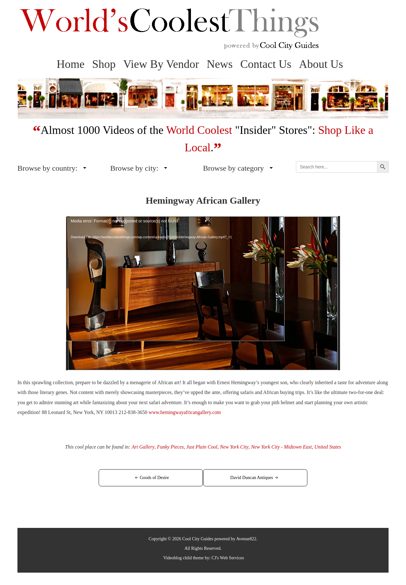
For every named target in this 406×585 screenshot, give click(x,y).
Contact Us (265, 64)
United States (329, 446)
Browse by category (233, 168)
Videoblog (172, 557)
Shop (103, 64)
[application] (203, 293)
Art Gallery (141, 446)
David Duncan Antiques (249, 477)
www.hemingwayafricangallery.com (185, 412)
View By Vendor (161, 64)
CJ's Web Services (228, 557)
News (220, 64)
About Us (321, 64)
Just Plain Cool (201, 446)
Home (70, 64)
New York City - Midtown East (282, 446)
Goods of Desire (157, 477)
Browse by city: (134, 168)
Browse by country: (47, 168)
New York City (233, 446)
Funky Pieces (169, 446)
